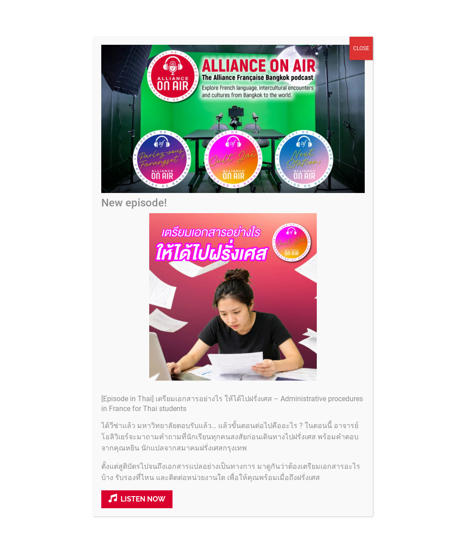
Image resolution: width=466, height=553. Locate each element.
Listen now (136, 506)
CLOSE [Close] (361, 56)
